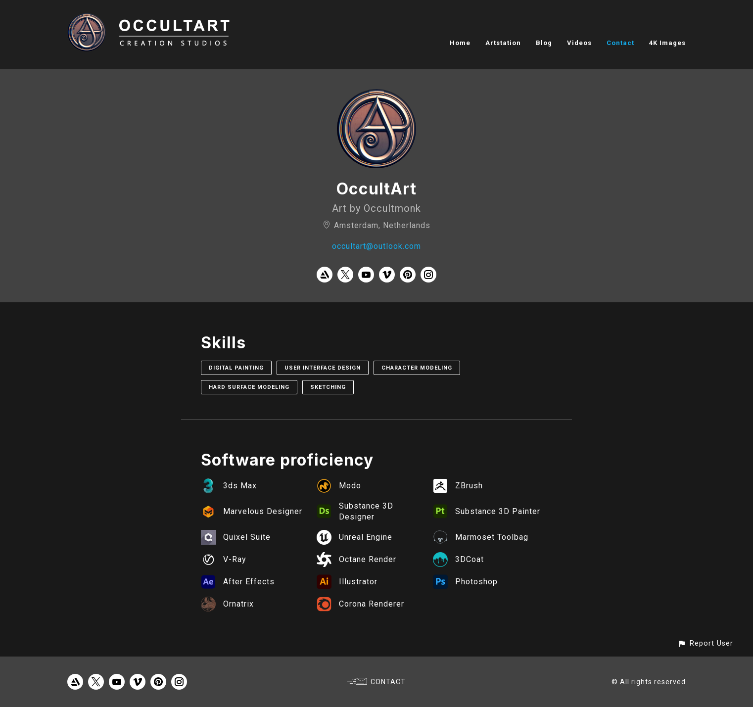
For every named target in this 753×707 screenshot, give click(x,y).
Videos (579, 43)
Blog (544, 43)
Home (460, 43)
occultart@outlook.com (376, 246)
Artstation (503, 43)
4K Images (667, 43)
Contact (620, 43)
